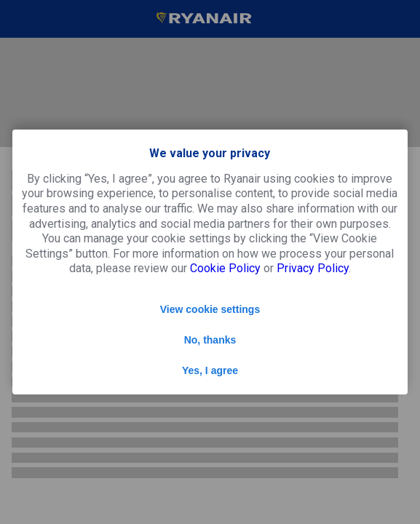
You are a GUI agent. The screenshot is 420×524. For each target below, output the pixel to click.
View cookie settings (210, 309)
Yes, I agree (210, 370)
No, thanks (210, 340)
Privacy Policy (313, 268)
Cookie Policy (225, 268)
